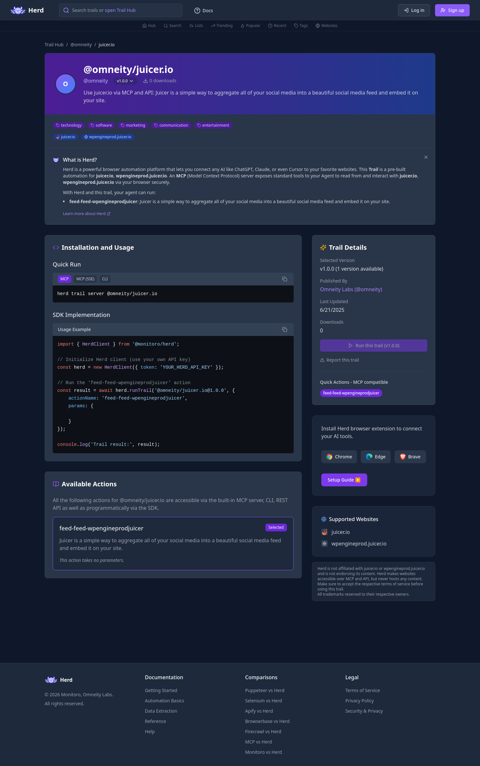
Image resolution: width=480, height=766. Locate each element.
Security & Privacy (364, 711)
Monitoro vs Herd (263, 752)
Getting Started (161, 690)
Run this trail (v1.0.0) (373, 345)
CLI (105, 279)
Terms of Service (362, 690)
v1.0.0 (125, 81)
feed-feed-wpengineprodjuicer (351, 393)
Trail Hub (54, 44)
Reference (155, 721)
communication (171, 125)
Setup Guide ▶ (344, 480)
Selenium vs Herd (263, 701)
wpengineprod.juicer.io (107, 137)
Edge (376, 457)
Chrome (339, 457)
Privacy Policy (359, 701)
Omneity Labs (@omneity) (351, 289)
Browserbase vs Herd (267, 721)
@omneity (81, 44)
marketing (133, 125)
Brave (410, 457)
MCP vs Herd (258, 742)
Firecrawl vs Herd (263, 731)
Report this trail (339, 360)
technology (69, 125)
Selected (276, 527)
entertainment (213, 125)
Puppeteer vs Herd (264, 690)
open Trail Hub (120, 10)
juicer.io (65, 137)
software (101, 125)
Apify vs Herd (259, 711)
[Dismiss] (426, 157)
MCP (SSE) (85, 279)
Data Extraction (161, 711)
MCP (64, 279)
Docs (203, 10)
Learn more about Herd (87, 213)
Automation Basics (164, 701)
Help (150, 731)
